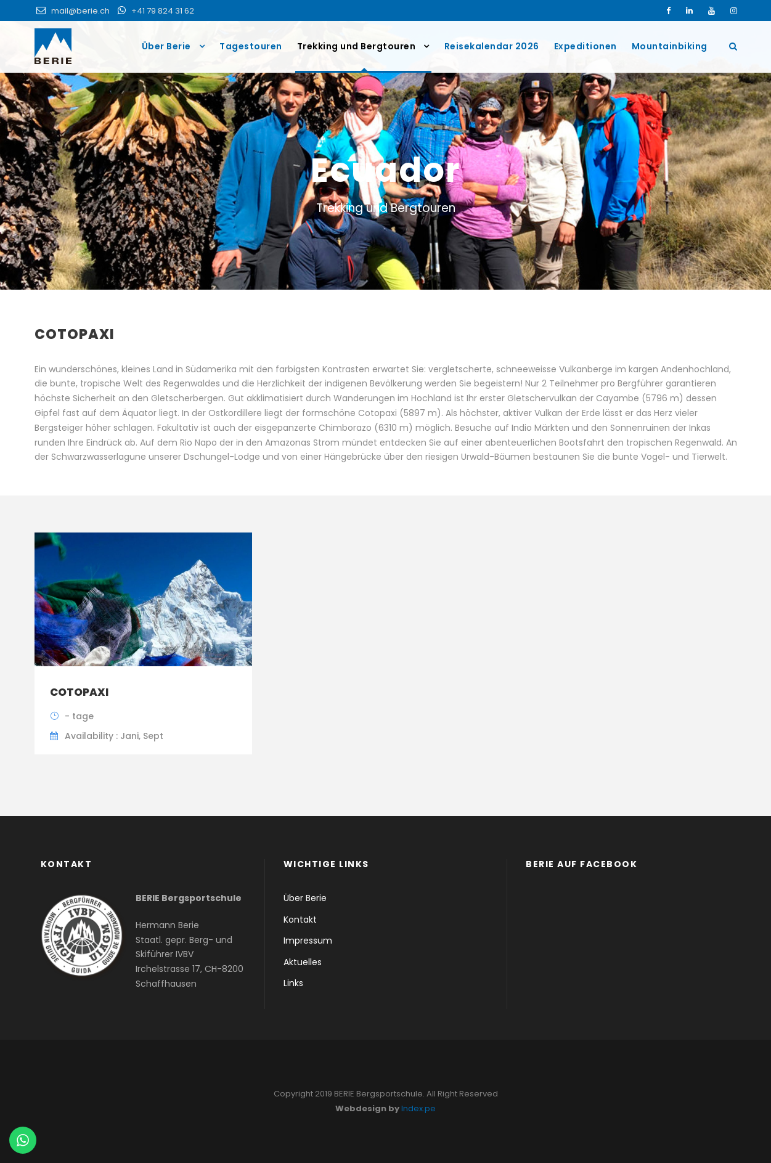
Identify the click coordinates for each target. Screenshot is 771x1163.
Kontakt (300, 919)
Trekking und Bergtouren (356, 46)
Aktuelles (303, 962)
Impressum (308, 940)
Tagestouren (250, 46)
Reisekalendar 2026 (491, 46)
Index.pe (418, 1108)
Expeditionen (585, 46)
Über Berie (166, 46)
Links (293, 983)
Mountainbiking (670, 46)
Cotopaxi (79, 692)
